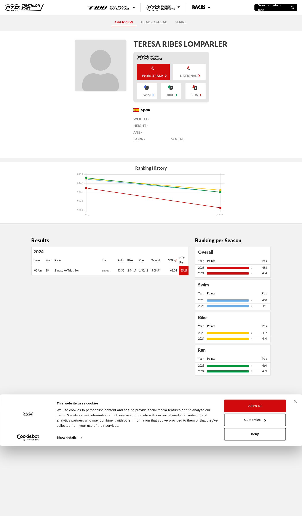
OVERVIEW (124, 22)
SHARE (180, 22)
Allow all (255, 476)
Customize (255, 490)
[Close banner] (295, 471)
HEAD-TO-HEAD (154, 22)
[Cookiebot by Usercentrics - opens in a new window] (28, 507)
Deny (255, 504)
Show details (67, 507)
